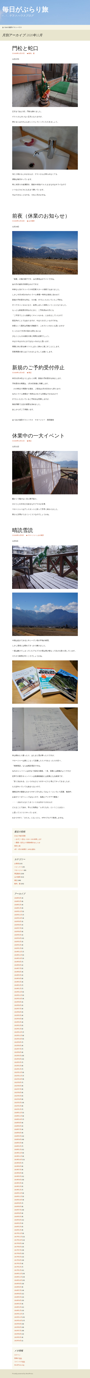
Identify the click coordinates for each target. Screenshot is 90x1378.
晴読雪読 (22, 530)
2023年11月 (18, 995)
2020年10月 (18, 1119)
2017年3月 (17, 1263)
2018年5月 (17, 1216)
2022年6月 (17, 1052)
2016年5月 (17, 1297)
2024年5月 (17, 975)
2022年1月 (17, 1069)
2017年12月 (18, 1233)
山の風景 (31, 221)
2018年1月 (17, 1230)
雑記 (30, 373)
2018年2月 (17, 1227)
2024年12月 (18, 952)
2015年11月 (18, 1317)
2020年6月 (17, 1133)
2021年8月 (17, 1086)
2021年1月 (17, 1109)
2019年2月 (17, 1186)
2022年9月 (17, 1042)
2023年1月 (17, 1029)
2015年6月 (17, 1334)
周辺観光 (17, 874)
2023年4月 (17, 1019)
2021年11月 (18, 1076)
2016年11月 (18, 1277)
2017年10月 (18, 1240)
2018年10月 (18, 1200)
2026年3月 (17, 901)
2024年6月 (17, 972)
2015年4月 (17, 1341)
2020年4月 (17, 1139)
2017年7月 (17, 1250)
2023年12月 (18, 992)
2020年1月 (17, 1149)
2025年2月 (17, 945)
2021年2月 (17, 1106)
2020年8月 (17, 1126)
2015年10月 (18, 1320)
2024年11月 (18, 955)
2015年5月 (17, 1337)
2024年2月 (17, 985)
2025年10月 (18, 918)
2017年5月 (17, 1257)
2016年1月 (17, 1310)
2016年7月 (17, 1290)
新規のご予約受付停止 (38, 367)
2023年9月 (17, 1002)
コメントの (19, 1362)
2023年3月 (17, 1022)
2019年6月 (17, 1173)
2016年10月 (18, 1280)
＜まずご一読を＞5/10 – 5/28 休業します (28, 839)
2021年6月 (17, 1092)
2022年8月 (17, 1045)
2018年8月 (17, 1206)
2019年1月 (17, 1190)
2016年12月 (18, 1273)
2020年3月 (17, 1143)
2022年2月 (17, 1066)
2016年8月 (17, 1287)
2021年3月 (17, 1102)
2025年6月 (17, 931)
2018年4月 (17, 1220)
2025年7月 (17, 928)
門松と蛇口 (25, 48)
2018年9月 (17, 1203)
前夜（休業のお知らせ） (41, 216)
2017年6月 (17, 1253)
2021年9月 (17, 1082)
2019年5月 (17, 1176)
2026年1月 (17, 908)
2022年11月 (18, 1035)
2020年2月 (17, 1146)
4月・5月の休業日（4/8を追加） (25, 849)
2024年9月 (17, 962)
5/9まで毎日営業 (20, 836)
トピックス (18, 867)
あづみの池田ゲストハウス (12, 27)
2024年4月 (17, 978)
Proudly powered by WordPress (22, 1374)
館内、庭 (31, 53)
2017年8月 (17, 1247)
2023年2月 (17, 1025)
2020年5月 (17, 1136)
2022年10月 (18, 1039)
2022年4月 (17, 1059)
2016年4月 (17, 1300)
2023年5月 (17, 1015)
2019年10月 (18, 1159)
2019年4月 (17, 1180)
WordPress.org (19, 1365)
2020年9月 (17, 1123)
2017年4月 (17, 1260)
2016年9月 (17, 1284)
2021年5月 (17, 1096)
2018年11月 (18, 1196)
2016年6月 (17, 1294)
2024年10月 (18, 958)
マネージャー (32, 535)
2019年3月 (17, 1183)
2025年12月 (18, 911)
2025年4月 (17, 938)
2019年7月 (17, 1170)
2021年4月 (17, 1099)
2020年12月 (18, 1113)
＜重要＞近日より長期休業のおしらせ (27, 843)
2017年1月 (17, 1270)
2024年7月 (17, 968)
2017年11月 (18, 1237)
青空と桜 (17, 846)
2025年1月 (17, 948)
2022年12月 (18, 1032)
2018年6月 (17, 1213)
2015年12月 (18, 1314)
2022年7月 (17, 1049)
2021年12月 (18, 1072)
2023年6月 (17, 1012)
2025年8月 (17, 925)
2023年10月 (18, 999)
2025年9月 (17, 921)
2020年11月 (18, 1116)
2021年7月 (17, 1089)
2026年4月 (17, 898)
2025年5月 (17, 935)
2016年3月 (17, 1304)
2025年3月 (17, 942)
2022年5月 (17, 1056)
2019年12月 (18, 1153)
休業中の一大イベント (38, 436)
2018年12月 (18, 1193)
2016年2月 (17, 1307)
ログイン (17, 1355)
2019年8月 (17, 1166)
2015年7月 (17, 1330)
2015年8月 (17, 1327)
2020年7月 (17, 1129)
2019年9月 (17, 1163)
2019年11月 (18, 1156)
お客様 (16, 864)
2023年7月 (17, 1009)
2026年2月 (17, 905)
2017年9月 (17, 1243)
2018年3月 (17, 1223)
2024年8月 (17, 965)
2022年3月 (17, 1062)
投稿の (18, 1358)
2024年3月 (17, 982)
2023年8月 (17, 1005)
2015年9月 (17, 1324)
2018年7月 (17, 1210)
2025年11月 (18, 915)
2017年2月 (17, 1267)
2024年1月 (17, 988)
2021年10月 (18, 1079)
